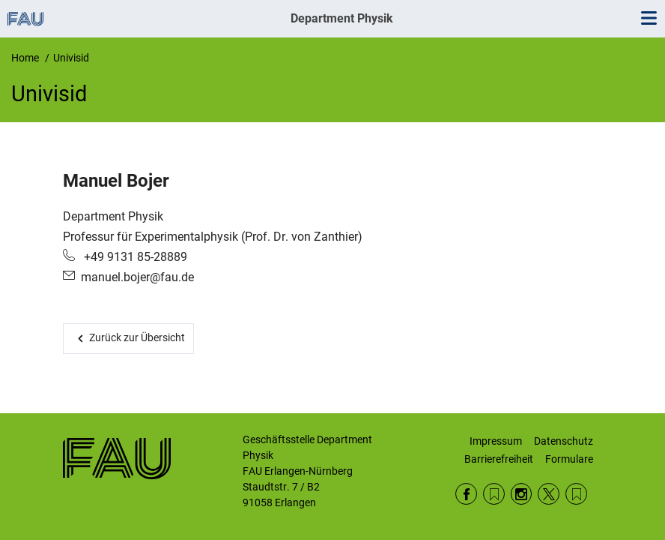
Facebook (466, 494)
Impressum (496, 441)
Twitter (548, 494)
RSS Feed (494, 494)
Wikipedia (576, 494)
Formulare (569, 459)
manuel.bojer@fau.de (137, 277)
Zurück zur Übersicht (137, 338)
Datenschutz (563, 441)
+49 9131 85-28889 (134, 257)
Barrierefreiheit (498, 459)
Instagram (521, 494)
